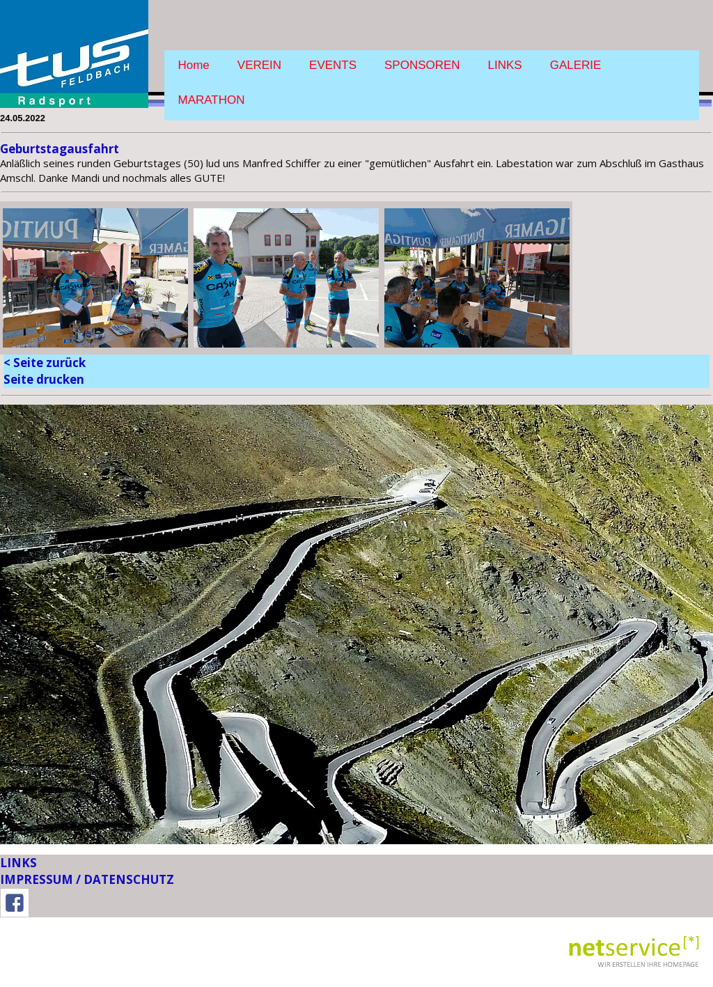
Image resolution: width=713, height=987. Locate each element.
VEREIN (259, 65)
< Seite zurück (44, 363)
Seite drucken (43, 379)
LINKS (505, 65)
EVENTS (332, 65)
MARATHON (211, 100)
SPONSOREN (422, 65)
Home (194, 65)
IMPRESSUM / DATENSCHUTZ (87, 879)
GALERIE (576, 65)
